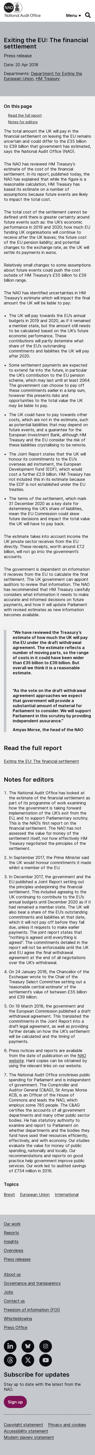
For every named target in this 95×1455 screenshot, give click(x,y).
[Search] (88, 15)
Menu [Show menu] (71, 15)
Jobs (8, 1292)
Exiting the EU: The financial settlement (41, 761)
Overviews (13, 1250)
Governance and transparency (32, 1283)
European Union (35, 1194)
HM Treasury (48, 78)
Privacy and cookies (67, 1424)
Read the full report (25, 115)
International (67, 1194)
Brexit (9, 1194)
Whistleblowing (18, 1318)
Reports (11, 1232)
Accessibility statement (26, 1431)
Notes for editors (23, 122)
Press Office (15, 1327)
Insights (11, 1241)
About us (12, 1274)
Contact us (14, 1300)
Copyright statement (23, 1424)
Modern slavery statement (29, 1437)
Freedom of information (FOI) (32, 1309)
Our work (12, 1223)
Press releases (17, 1259)
